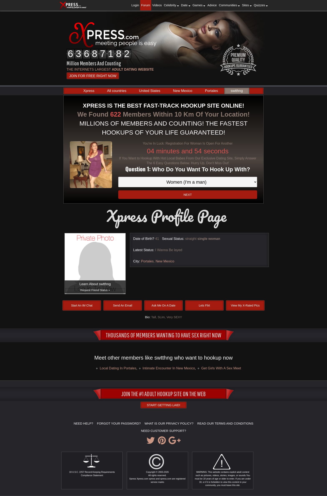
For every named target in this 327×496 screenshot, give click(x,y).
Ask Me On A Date (163, 305)
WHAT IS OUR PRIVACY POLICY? (169, 423)
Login (135, 5)
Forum (145, 5)
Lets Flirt (204, 305)
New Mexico (182, 91)
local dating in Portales (118, 368)
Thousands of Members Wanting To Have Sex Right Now (163, 335)
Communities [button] (229, 5)
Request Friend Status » (95, 290)
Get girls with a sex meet (221, 368)
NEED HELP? (83, 423)
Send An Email (122, 305)
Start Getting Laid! (163, 405)
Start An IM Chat (82, 305)
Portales (211, 91)
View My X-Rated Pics (245, 305)
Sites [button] (247, 5)
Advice (212, 5)
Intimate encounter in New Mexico (169, 368)
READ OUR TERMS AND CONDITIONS (225, 423)
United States (149, 91)
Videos (157, 5)
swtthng (237, 91)
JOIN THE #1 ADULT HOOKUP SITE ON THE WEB (163, 393)
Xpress (88, 91)
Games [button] (198, 5)
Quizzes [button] (261, 5)
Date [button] (185, 5)
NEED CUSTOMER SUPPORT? (163, 430)
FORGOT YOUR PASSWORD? (119, 423)
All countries (116, 91)
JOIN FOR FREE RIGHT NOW (92, 76)
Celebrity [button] (171, 5)
